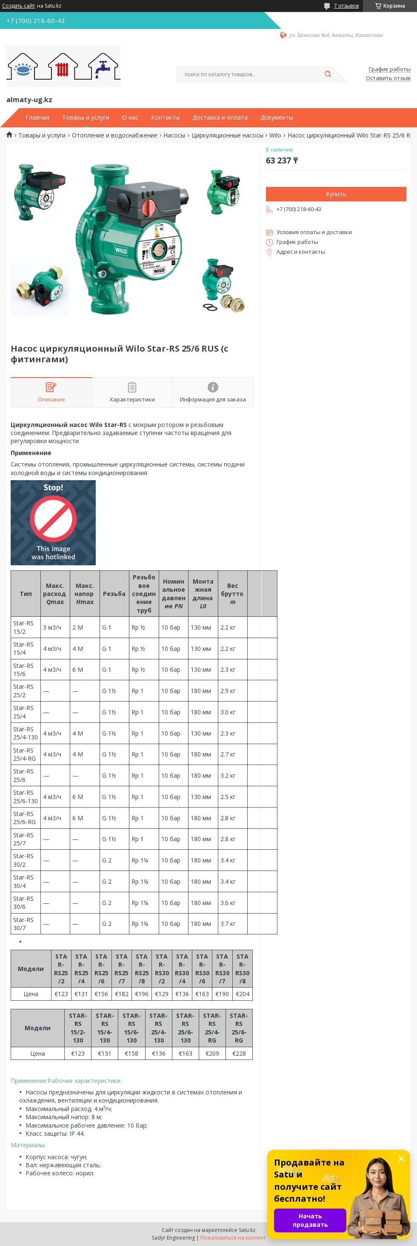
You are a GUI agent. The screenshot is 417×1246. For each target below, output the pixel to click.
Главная (37, 117)
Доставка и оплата (220, 117)
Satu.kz (247, 1230)
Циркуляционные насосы (227, 135)
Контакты (165, 117)
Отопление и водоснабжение (114, 135)
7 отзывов (346, 5)
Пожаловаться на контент (233, 1237)
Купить (336, 194)
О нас (130, 117)
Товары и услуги (85, 117)
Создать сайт (18, 6)
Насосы (174, 135)
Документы (276, 117)
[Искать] (327, 74)
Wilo (275, 135)
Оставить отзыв (388, 78)
